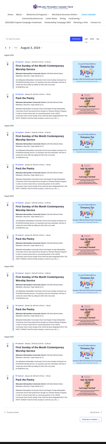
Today (15, 47)
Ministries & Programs (36, 15)
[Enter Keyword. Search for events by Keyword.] (37, 39)
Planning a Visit (80, 23)
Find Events (76, 39)
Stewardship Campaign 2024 (58, 23)
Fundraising (74, 19)
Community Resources (32, 19)
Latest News (51, 19)
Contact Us (96, 23)
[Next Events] (9, 48)
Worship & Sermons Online (64, 15)
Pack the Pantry (25, 98)
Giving (63, 19)
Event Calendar (89, 15)
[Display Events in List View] (86, 39)
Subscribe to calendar (89, 419)
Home (10, 15)
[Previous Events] (5, 48)
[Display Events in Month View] (92, 39)
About (19, 15)
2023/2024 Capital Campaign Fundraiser (23, 23)
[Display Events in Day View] (97, 39)
